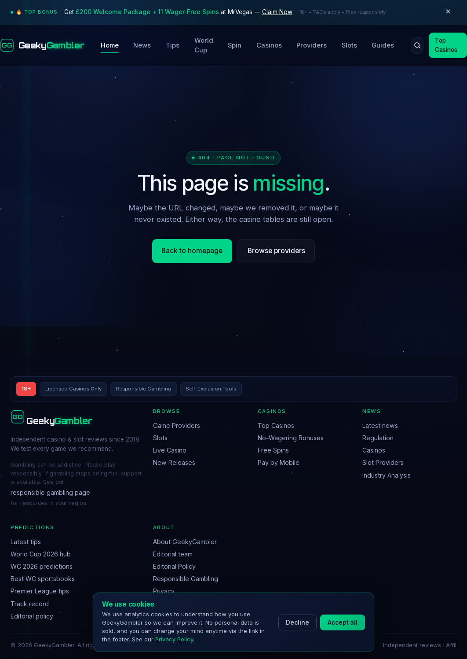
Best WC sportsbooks (43, 578)
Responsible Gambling (185, 578)
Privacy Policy (174, 639)
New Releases (174, 462)
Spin (234, 45)
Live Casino (169, 450)
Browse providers (276, 251)
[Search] (417, 45)
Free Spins (273, 450)
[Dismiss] (448, 12)
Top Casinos (276, 425)
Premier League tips (40, 591)
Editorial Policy (174, 566)
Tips (172, 45)
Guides (383, 45)
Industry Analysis (386, 475)
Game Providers (176, 425)
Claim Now (277, 11)
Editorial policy (32, 616)
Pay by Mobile (278, 462)
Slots (349, 45)
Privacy (164, 591)
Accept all (343, 622)
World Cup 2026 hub (41, 554)
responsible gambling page (50, 492)
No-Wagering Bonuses (291, 438)
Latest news (380, 425)
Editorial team (173, 554)
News (142, 45)
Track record (30, 603)
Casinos (269, 45)
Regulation (378, 438)
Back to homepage (192, 251)
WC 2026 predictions (42, 566)
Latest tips (26, 541)
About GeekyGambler (185, 541)
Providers (311, 45)
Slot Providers (383, 462)
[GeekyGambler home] (42, 45)
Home (110, 45)
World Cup (203, 46)
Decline (297, 622)
